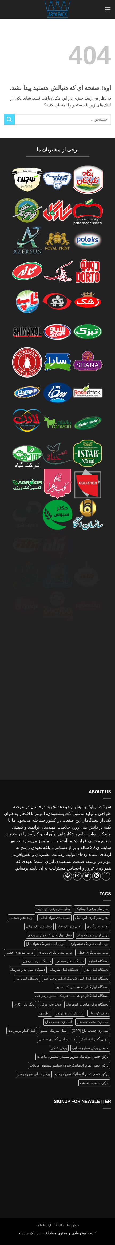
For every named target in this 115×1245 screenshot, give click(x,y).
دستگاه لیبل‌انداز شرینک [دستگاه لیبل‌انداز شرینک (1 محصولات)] (27, 970)
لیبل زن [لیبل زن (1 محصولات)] (45, 1013)
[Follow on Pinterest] (67, 876)
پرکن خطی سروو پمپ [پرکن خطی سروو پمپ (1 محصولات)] (33, 1074)
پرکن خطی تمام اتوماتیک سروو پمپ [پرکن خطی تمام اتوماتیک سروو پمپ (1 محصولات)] (82, 1074)
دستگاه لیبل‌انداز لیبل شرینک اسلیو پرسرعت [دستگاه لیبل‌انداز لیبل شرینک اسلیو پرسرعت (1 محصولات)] (76, 978)
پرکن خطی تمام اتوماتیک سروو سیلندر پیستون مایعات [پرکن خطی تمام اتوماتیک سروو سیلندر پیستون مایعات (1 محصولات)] (69, 1065)
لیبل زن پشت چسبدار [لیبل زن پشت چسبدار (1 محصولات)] (93, 1022)
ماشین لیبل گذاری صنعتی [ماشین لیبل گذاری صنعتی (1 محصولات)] (57, 1039)
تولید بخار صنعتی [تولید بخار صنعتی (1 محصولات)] (21, 918)
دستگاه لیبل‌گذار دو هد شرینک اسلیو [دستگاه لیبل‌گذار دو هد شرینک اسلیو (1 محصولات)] (82, 987)
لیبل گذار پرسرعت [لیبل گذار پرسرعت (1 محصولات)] (21, 1031)
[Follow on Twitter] (86, 876)
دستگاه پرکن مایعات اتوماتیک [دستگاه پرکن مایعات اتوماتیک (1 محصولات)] (87, 1004)
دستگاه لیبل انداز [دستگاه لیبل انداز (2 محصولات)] (96, 970)
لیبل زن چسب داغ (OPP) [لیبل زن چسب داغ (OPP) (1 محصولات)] (90, 1031)
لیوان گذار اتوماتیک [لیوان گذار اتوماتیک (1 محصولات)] (95, 1039)
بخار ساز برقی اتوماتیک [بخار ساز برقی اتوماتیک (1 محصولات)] (53, 909)
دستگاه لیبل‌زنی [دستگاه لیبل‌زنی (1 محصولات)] (26, 978)
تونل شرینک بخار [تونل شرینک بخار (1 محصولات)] (69, 926)
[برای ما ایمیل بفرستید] (77, 876)
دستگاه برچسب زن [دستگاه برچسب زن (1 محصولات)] (37, 961)
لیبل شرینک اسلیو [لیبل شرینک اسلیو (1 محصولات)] (53, 1031)
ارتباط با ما (43, 1225)
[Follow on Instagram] (96, 876)
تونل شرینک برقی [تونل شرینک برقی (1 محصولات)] (39, 926)
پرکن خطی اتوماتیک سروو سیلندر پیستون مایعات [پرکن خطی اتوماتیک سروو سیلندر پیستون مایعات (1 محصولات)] (73, 1056)
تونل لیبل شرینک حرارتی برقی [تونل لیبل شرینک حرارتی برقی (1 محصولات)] (49, 935)
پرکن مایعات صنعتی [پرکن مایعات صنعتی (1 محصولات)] (94, 1083)
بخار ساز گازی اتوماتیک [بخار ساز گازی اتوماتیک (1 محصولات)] (92, 918)
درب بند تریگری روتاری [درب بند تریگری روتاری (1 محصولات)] (55, 952)
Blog (59, 1225)
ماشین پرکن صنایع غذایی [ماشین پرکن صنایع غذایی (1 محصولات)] (90, 1048)
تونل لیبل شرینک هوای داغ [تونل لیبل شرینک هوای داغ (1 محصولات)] (45, 944)
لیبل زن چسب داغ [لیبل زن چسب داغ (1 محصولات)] (58, 1022)
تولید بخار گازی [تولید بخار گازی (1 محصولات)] (98, 926)
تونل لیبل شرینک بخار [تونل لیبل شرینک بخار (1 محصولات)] (93, 935)
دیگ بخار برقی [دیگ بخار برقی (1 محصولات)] (50, 1004)
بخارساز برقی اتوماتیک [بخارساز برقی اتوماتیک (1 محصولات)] (92, 909)
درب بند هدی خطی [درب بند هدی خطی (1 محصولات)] (19, 952)
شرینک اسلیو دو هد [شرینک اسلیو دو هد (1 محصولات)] (70, 1013)
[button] (108, 9)
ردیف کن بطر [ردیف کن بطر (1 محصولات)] (99, 1013)
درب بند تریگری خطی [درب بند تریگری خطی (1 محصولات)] (93, 952)
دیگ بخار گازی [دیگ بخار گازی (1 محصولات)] (24, 1004)
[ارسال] (9, 119)
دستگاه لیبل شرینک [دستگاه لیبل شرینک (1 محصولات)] (64, 970)
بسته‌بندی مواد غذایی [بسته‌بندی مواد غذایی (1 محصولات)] (54, 918)
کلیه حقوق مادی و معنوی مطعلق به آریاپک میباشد (57, 1233)
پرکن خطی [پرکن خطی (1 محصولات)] (59, 1048)
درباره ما (72, 1225)
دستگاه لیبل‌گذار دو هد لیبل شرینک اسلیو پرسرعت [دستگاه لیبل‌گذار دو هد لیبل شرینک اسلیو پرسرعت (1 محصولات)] (72, 996)
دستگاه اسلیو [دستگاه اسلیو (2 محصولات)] (99, 961)
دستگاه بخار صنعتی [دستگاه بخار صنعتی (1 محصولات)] (70, 961)
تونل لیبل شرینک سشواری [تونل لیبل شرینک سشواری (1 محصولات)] (89, 944)
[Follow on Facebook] (106, 876)
